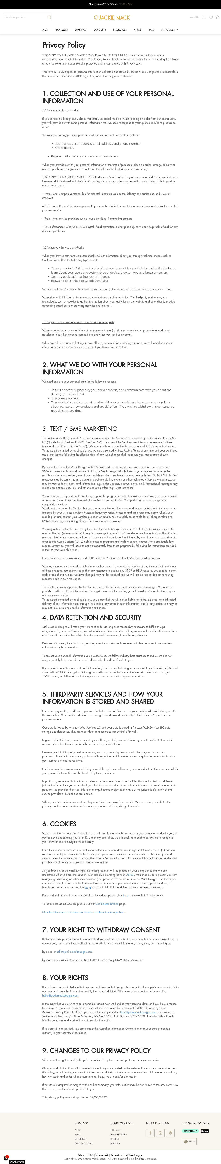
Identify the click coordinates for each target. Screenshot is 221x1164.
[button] (6, 1158)
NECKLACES (120, 29)
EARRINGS (81, 29)
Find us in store (84, 1143)
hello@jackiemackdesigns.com (74, 951)
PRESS (77, 1134)
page (88, 887)
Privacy (82, 1155)
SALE (151, 29)
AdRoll (130, 875)
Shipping (115, 1143)
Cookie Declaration (106, 904)
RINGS (137, 29)
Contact (115, 1130)
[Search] (48, 17)
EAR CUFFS (100, 29)
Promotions (117, 1155)
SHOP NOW (126, 4)
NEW (45, 29)
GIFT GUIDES (170, 30)
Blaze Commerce (147, 1158)
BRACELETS (62, 29)
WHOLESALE (81, 1139)
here (125, 895)
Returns (114, 1139)
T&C (90, 1155)
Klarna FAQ (102, 1155)
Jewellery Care (118, 1134)
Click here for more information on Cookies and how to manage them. (84, 912)
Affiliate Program (134, 1155)
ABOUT (78, 1130)
